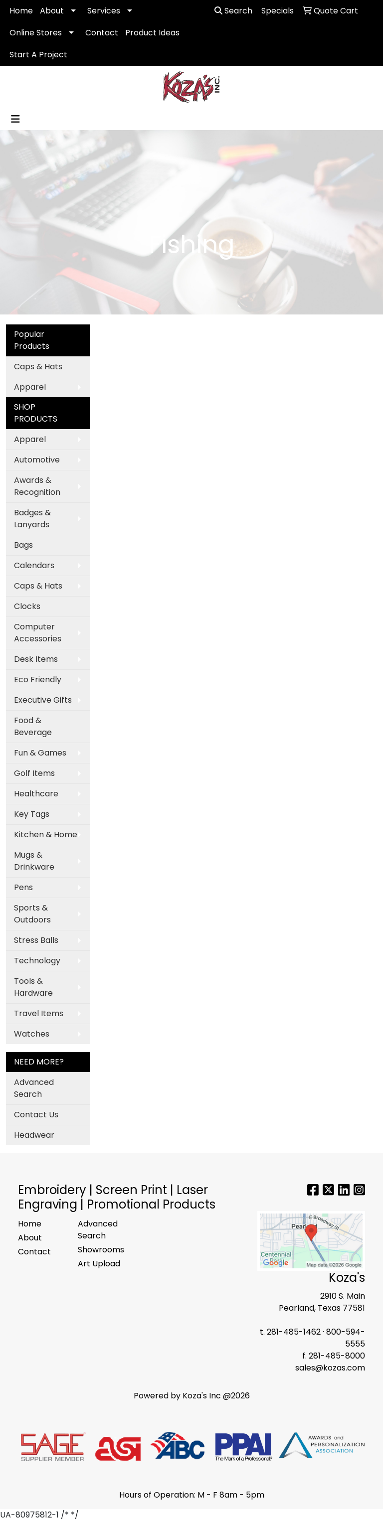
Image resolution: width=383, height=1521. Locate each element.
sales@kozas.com (330, 1367)
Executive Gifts (43, 700)
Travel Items (38, 1013)
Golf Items (34, 773)
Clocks (27, 606)
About (52, 10)
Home (21, 10)
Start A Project (38, 54)
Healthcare (36, 793)
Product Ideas (152, 32)
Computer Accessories (37, 632)
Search (233, 10)
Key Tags (31, 814)
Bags (23, 545)
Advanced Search (34, 1088)
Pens (23, 887)
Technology (37, 960)
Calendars (34, 565)
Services (103, 10)
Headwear (34, 1135)
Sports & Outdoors (32, 913)
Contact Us (36, 1114)
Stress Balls (36, 940)
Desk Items (36, 659)
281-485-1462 (294, 1332)
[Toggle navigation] (15, 119)
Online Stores (35, 32)
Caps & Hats (38, 366)
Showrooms (101, 1249)
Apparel (30, 387)
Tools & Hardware (33, 987)
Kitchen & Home (45, 834)
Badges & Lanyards (32, 518)
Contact (101, 32)
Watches (31, 1034)
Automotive (37, 459)
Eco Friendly (37, 679)
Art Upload (99, 1263)
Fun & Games (40, 753)
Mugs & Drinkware (34, 861)
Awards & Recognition (37, 486)
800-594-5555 (345, 1338)
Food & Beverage (33, 726)
